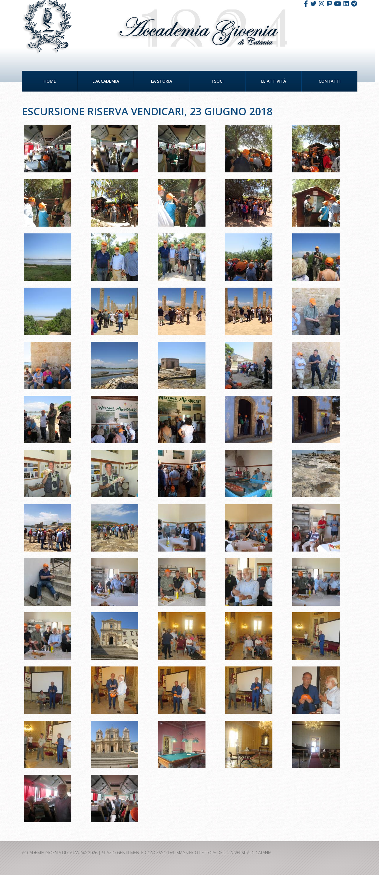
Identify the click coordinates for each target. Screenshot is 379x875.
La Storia (161, 81)
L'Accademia (105, 81)
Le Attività (273, 81)
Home (50, 81)
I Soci (218, 81)
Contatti (330, 81)
